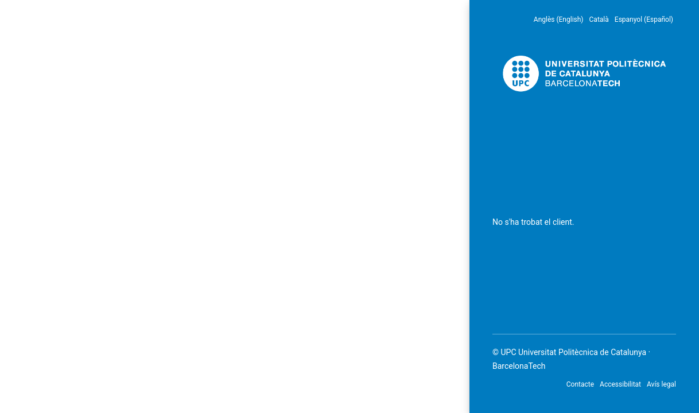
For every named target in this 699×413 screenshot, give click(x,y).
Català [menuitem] (599, 19)
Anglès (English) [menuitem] (559, 19)
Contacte (580, 384)
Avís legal (661, 384)
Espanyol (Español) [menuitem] (644, 19)
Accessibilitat (620, 384)
